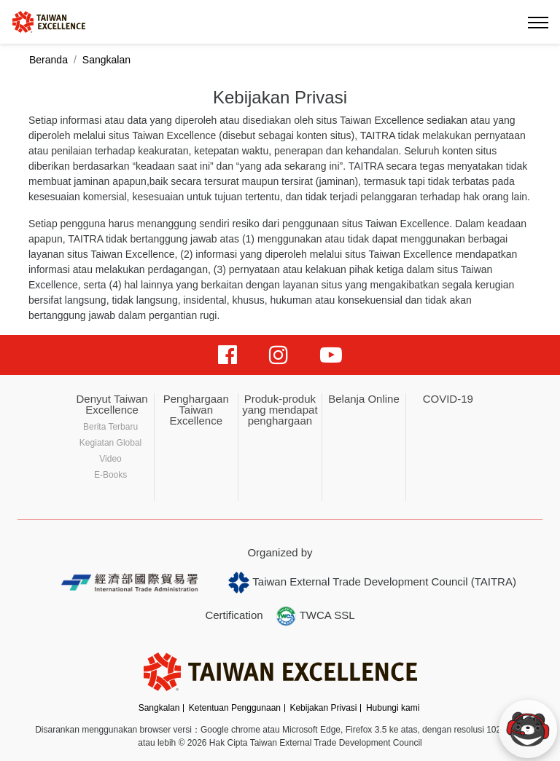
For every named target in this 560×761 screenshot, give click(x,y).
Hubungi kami (392, 708)
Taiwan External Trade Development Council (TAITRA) (372, 583)
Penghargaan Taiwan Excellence (196, 409)
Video (110, 458)
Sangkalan (159, 708)
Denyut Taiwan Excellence (112, 404)
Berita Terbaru (110, 426)
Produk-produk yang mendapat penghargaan (279, 409)
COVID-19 (448, 398)
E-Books (110, 474)
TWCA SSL (315, 616)
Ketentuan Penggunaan (235, 708)
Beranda (48, 60)
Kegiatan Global (110, 442)
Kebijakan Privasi (323, 708)
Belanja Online (364, 398)
